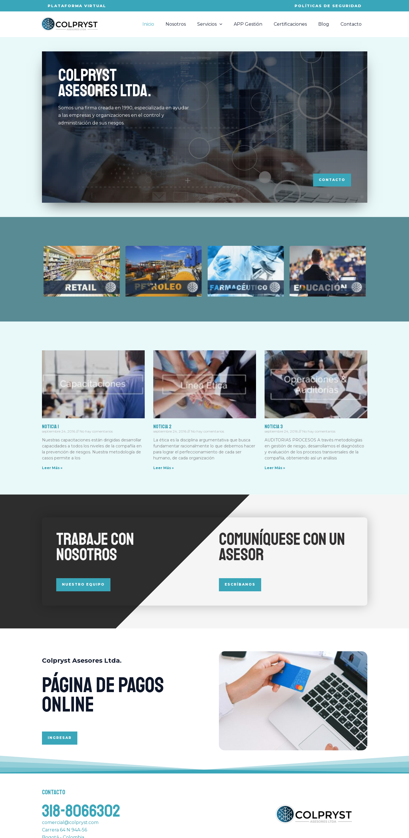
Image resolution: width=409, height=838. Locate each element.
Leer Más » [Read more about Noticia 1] (52, 468)
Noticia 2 (162, 426)
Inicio (163, 24)
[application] (230, 24)
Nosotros (188, 24)
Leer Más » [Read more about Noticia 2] (163, 468)
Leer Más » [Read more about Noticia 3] (275, 468)
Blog (327, 24)
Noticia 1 (50, 426)
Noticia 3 (274, 426)
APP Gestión (256, 24)
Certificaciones (296, 24)
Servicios (220, 24)
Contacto (352, 24)
